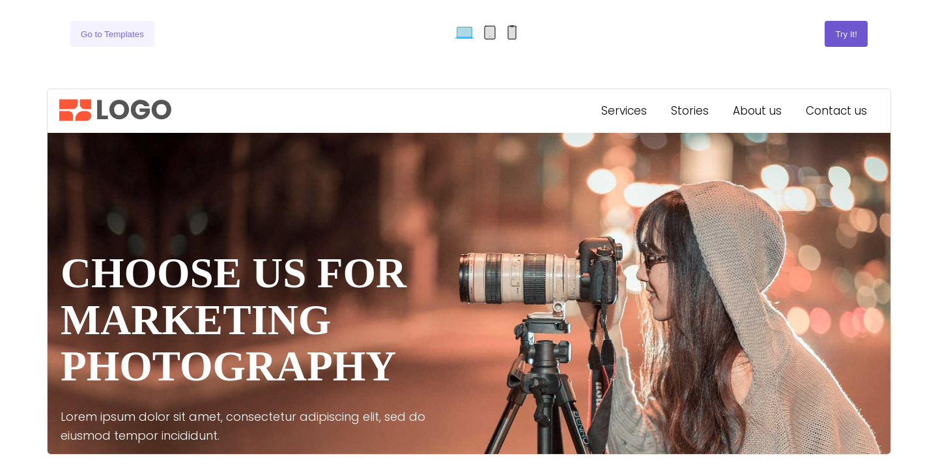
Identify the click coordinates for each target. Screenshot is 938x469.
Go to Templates (112, 34)
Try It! (846, 34)
